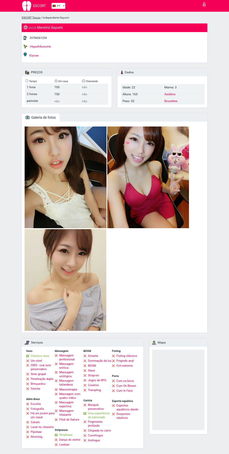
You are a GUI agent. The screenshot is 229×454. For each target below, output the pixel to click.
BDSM (92, 365)
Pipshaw (36, 432)
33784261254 (38, 38)
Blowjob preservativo (96, 407)
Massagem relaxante (66, 412)
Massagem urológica (66, 374)
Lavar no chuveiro (42, 427)
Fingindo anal (125, 360)
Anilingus (94, 440)
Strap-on (93, 375)
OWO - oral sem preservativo (41, 367)
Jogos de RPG (97, 380)
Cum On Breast (126, 386)
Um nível (36, 360)
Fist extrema (124, 365)
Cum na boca (125, 381)
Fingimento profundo (95, 423)
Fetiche (35, 388)
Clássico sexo (40, 356)
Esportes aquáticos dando (127, 407)
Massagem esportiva (66, 404)
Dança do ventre (69, 439)
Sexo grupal (38, 374)
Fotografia (37, 409)
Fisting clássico (126, 356)
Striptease (65, 435)
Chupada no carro (99, 430)
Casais (35, 422)
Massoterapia (68, 389)
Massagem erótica (66, 366)
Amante (93, 356)
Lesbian (64, 444)
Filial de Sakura (69, 419)
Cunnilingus (95, 435)
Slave (91, 370)
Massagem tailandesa (66, 382)
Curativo (93, 385)
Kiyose (31, 54)
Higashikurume (37, 46)
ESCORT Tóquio (31, 17)
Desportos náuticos (123, 416)
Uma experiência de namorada (99, 415)
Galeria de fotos (41, 117)
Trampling (94, 390)
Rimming (36, 437)
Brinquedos (38, 384)
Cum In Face (124, 390)
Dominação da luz (99, 360)
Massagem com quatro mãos (69, 396)
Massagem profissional (67, 357)
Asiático (169, 94)
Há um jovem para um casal (43, 415)
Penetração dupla (42, 379)
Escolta (36, 404)
